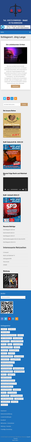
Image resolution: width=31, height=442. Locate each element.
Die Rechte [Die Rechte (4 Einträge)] (5, 341)
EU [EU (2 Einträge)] (9, 344)
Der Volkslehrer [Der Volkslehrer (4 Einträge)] (6, 338)
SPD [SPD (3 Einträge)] (4, 392)
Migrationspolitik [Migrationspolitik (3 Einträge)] (7, 371)
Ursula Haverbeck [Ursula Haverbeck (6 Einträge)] (16, 395)
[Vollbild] (26, 189)
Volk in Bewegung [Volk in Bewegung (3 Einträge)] (7, 398)
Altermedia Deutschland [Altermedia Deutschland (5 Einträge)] (9, 335)
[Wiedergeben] (5, 189)
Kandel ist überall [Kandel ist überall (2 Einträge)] (7, 356)
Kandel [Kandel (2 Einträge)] (11, 353)
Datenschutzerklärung (6, 414)
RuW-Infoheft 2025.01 (9, 232)
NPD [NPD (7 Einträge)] (4, 374)
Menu (2, 32)
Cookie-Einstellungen (6, 417)
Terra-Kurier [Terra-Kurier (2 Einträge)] (12, 392)
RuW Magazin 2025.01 (9, 236)
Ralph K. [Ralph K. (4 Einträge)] (11, 374)
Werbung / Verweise (6, 426)
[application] (15, 184)
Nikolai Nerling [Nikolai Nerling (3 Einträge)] (19, 371)
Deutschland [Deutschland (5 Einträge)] (18, 338)
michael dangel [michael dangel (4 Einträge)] (6, 368)
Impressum (3, 410)
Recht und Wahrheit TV (9, 255)
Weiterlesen (15, 86)
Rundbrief (3, 420)
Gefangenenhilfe (7, 258)
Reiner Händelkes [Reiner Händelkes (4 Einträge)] (7, 386)
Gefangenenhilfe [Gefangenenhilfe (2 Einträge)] (7, 347)
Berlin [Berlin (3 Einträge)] (20, 335)
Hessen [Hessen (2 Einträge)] (4, 350)
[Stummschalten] (23, 189)
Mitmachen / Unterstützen (7, 423)
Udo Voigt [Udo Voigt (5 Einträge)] (5, 395)
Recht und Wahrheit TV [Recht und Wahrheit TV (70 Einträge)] (9, 383)
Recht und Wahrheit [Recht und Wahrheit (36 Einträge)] (8, 380)
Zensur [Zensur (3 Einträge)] (4, 404)
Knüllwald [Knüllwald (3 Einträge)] (5, 359)
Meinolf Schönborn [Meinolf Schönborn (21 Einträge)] (8, 362)
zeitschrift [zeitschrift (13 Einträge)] (5, 401)
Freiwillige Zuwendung (6, 429)
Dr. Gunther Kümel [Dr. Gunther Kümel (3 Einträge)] (16, 341)
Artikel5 (5, 264)
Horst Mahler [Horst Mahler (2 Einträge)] (14, 350)
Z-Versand (5, 252)
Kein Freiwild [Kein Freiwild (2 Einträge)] (19, 356)
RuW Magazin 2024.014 (9, 242)
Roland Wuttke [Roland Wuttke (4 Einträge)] (6, 389)
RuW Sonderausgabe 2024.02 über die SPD (14, 239)
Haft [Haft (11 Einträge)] (16, 347)
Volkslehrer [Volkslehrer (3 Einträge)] (19, 398)
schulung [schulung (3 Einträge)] (17, 389)
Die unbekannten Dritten (15, 45)
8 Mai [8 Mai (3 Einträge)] (4, 329)
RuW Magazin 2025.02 (9, 229)
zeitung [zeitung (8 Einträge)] (14, 401)
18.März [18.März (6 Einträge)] (12, 329)
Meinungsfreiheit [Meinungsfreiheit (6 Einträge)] (7, 365)
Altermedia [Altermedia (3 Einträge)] (5, 332)
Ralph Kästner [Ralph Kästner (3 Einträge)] (6, 377)
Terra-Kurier (6, 261)
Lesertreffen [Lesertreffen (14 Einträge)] (15, 359)
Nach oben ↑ (15, 440)
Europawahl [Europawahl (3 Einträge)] (18, 344)
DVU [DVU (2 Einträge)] (4, 344)
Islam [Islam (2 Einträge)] (4, 353)
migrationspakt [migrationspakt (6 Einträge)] (18, 368)
